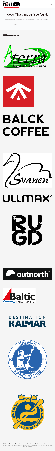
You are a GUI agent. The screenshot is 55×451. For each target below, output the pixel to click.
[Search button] (40, 24)
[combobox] (26, 24)
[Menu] (51, 4)
